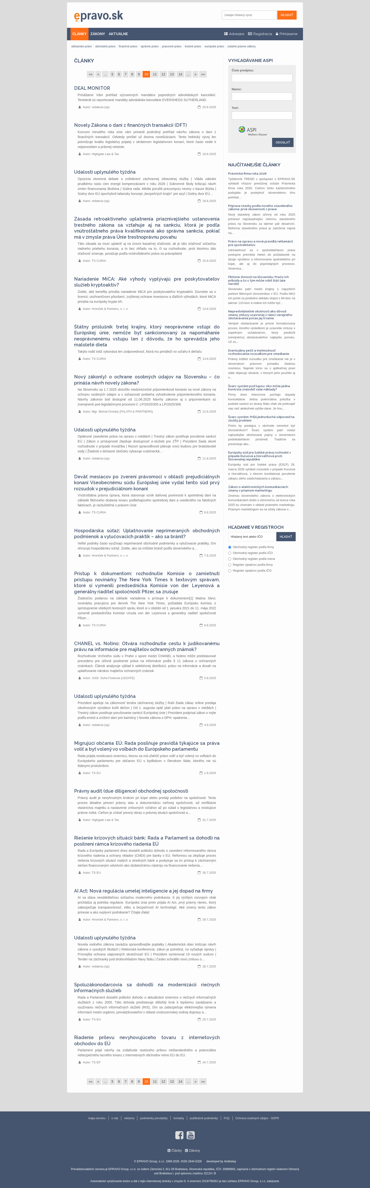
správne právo (150, 46)
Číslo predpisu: (243, 70)
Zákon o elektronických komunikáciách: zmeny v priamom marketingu (258, 488)
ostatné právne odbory (241, 46)
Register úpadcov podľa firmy (250, 564)
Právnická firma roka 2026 (247, 173)
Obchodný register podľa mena (251, 559)
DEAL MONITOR (92, 88)
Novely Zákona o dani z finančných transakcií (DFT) (130, 125)
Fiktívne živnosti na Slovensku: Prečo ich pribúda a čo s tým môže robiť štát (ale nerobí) (258, 280)
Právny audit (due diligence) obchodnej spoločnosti (131, 791)
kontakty (178, 1118)
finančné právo (128, 46)
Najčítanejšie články (254, 164)
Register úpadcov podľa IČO (250, 570)
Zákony (194, 1150)
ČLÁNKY (79, 34)
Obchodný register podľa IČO (250, 553)
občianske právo (81, 46)
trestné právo (193, 46)
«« (90, 74)
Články (84, 61)
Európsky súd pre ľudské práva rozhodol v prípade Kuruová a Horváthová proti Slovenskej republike (259, 456)
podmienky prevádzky (154, 1118)
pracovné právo (171, 46)
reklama (129, 1118)
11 (155, 74)
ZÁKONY (97, 34)
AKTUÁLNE (118, 34)
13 (172, 74)
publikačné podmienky (204, 1118)
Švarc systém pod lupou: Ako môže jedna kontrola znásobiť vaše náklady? (259, 387)
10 (146, 74)
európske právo (214, 46)
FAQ (227, 1118)
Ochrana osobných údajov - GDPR (257, 1118)
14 (180, 74)
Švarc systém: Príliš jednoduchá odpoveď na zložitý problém (261, 418)
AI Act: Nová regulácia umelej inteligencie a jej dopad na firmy (143, 891)
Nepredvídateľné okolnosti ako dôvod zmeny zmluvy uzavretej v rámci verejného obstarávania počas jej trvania (260, 315)
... (105, 74)
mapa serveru (96, 1118)
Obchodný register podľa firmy (251, 547)
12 (163, 74)
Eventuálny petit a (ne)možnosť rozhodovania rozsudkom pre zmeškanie (258, 352)
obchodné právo (105, 46)
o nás (114, 1118)
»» (203, 74)
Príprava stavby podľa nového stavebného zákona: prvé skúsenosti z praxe (260, 207)
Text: (235, 108)
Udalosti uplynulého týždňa (105, 172)
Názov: (237, 89)
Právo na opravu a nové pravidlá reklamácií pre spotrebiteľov (260, 243)
